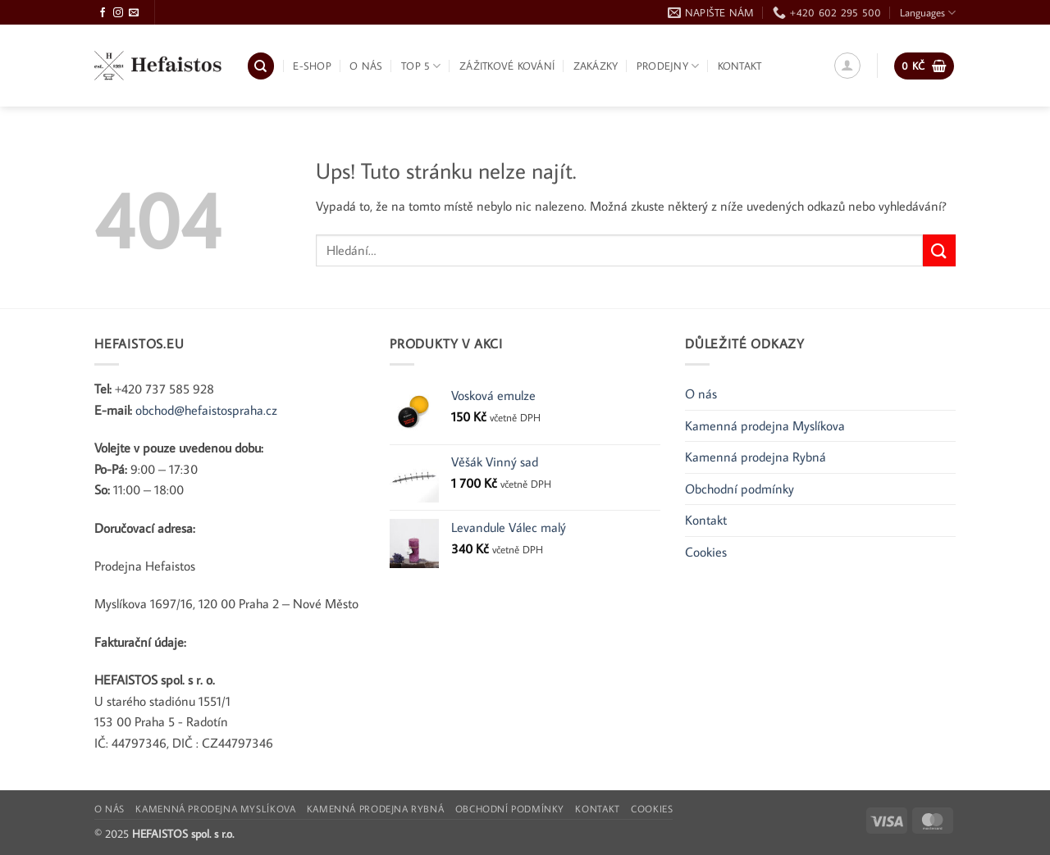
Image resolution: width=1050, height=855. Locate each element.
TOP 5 (421, 66)
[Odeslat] (939, 250)
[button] (847, 65)
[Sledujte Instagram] (118, 13)
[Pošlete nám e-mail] (134, 13)
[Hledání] (261, 66)
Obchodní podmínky (739, 488)
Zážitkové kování (507, 65)
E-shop (312, 65)
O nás (365, 65)
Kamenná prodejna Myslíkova (765, 425)
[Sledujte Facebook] (102, 13)
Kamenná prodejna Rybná (755, 456)
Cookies (706, 551)
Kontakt (740, 65)
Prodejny (668, 66)
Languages (928, 12)
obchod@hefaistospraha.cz (206, 410)
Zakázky (596, 65)
